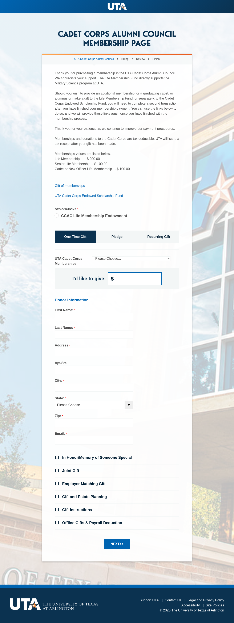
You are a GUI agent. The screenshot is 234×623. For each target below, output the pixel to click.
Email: (61, 433)
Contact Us (173, 600)
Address (62, 345)
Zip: (59, 416)
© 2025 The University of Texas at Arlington (192, 610)
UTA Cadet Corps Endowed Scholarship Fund (89, 196)
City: (59, 380)
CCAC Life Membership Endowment (94, 216)
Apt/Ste (60, 363)
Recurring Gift (158, 237)
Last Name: (65, 327)
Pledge (117, 237)
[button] (117, 457)
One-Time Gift (75, 237)
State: (60, 398)
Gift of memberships (70, 186)
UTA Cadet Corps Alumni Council (94, 59)
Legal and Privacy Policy (205, 600)
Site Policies (215, 605)
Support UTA (149, 600)
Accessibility (190, 605)
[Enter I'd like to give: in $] (135, 279)
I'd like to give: (89, 278)
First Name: (65, 310)
